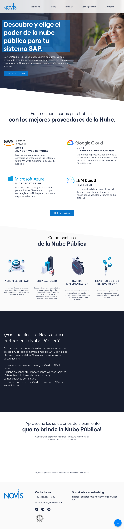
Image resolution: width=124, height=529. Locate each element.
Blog (53, 5)
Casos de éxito (89, 5)
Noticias (69, 5)
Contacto (109, 5)
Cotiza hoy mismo (16, 73)
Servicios (35, 5)
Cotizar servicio (62, 213)
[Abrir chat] (118, 523)
